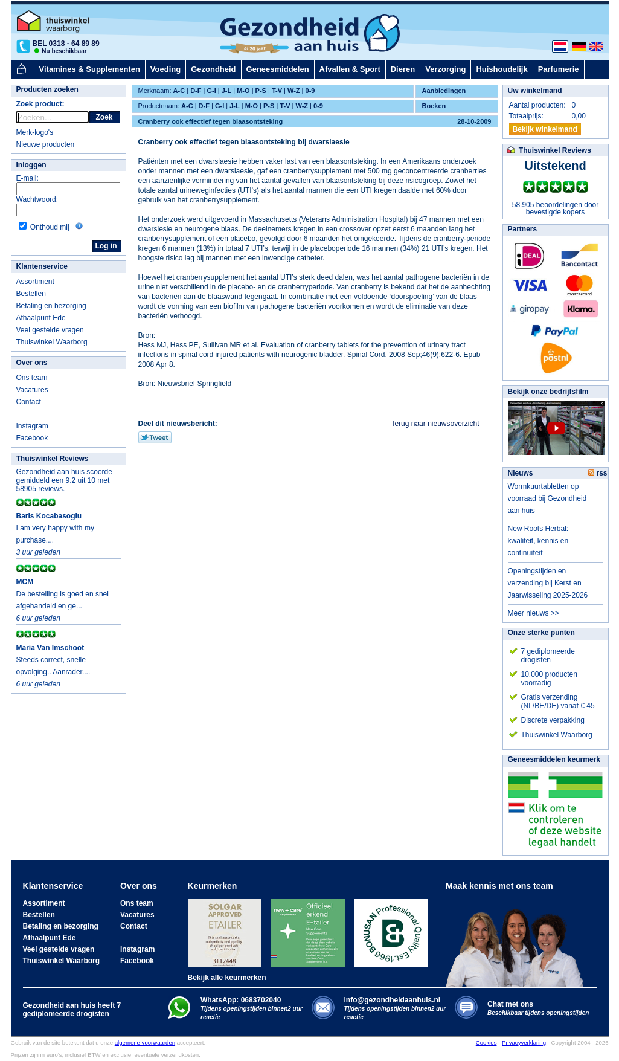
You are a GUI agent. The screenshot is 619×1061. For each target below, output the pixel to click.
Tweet (155, 437)
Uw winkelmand (535, 90)
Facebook (32, 438)
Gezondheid (213, 69)
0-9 (310, 90)
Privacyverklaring (524, 1042)
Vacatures (32, 389)
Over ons (32, 362)
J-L (227, 90)
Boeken (434, 105)
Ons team (32, 377)
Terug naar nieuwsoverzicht (435, 423)
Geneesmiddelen (277, 69)
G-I (211, 90)
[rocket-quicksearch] (52, 117)
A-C (179, 90)
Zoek (103, 117)
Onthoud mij (49, 227)
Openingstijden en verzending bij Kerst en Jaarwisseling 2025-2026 (548, 583)
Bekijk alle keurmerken (227, 977)
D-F (195, 90)
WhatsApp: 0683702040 (240, 1000)
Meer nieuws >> (533, 613)
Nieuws (520, 473)
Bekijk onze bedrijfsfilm (548, 391)
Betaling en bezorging (51, 306)
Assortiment (35, 281)
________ (32, 414)
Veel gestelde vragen (50, 330)
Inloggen (31, 165)
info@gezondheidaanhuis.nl (395, 1008)
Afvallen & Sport (349, 69)
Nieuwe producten (45, 144)
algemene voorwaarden (145, 1042)
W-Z (293, 90)
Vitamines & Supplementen (89, 69)
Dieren (403, 69)
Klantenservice (42, 266)
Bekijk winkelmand (545, 129)
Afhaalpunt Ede (41, 318)
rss (597, 473)
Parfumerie (558, 69)
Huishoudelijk (501, 69)
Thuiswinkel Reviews (52, 458)
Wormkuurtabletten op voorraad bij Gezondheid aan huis (547, 498)
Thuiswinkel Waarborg (52, 342)
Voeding (165, 69)
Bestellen (31, 293)
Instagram (32, 426)
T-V (277, 90)
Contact (28, 402)
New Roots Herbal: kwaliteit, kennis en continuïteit (538, 540)
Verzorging (445, 69)
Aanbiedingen (444, 90)
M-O (243, 90)
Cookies (486, 1042)
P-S (260, 90)
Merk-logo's (35, 132)
